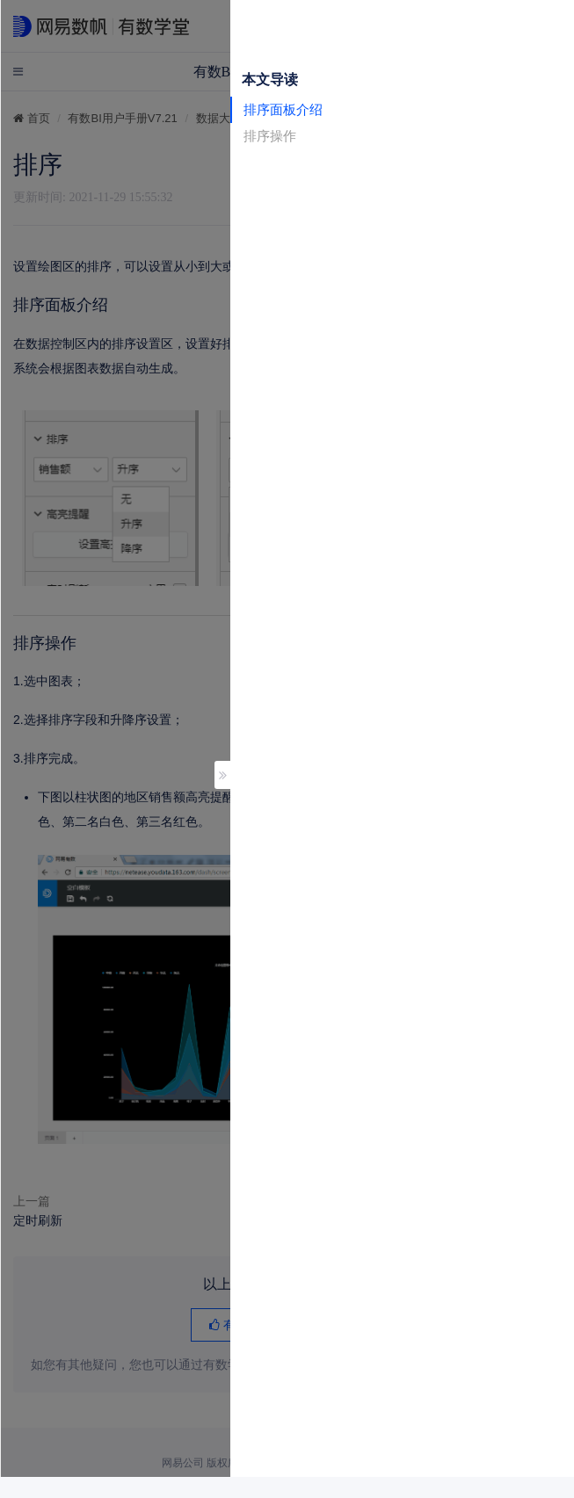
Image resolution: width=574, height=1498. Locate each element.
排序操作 (269, 135)
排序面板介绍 (283, 109)
